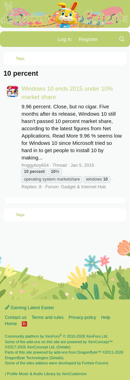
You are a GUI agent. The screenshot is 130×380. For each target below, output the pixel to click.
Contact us (15, 317)
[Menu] (9, 39)
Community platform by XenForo (56, 336)
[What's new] (108, 39)
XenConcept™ (100, 342)
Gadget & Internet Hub (83, 186)
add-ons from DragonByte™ (77, 352)
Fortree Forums (95, 363)
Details (63, 347)
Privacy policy (82, 317)
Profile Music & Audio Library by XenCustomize (47, 374)
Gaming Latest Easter (29, 307)
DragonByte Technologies (26, 358)
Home (11, 323)
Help (106, 317)
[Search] (122, 39)
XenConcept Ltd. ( (42, 347)
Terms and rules (47, 317)
